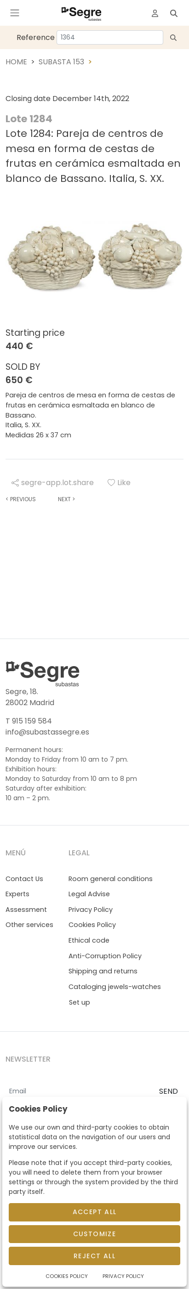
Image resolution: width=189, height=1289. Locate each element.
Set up (79, 1002)
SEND (168, 1091)
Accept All (95, 1211)
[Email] (79, 1092)
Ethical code (89, 940)
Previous (21, 499)
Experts (17, 894)
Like (119, 482)
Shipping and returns (103, 971)
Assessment (26, 909)
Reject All (94, 1256)
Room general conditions (111, 878)
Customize (94, 1233)
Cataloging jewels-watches (115, 986)
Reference (36, 37)
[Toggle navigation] (15, 13)
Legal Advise (89, 894)
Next (66, 499)
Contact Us (24, 878)
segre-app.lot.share (52, 482)
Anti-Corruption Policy (105, 956)
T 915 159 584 (29, 721)
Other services (29, 924)
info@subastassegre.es (47, 732)
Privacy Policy (91, 909)
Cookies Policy (92, 924)
